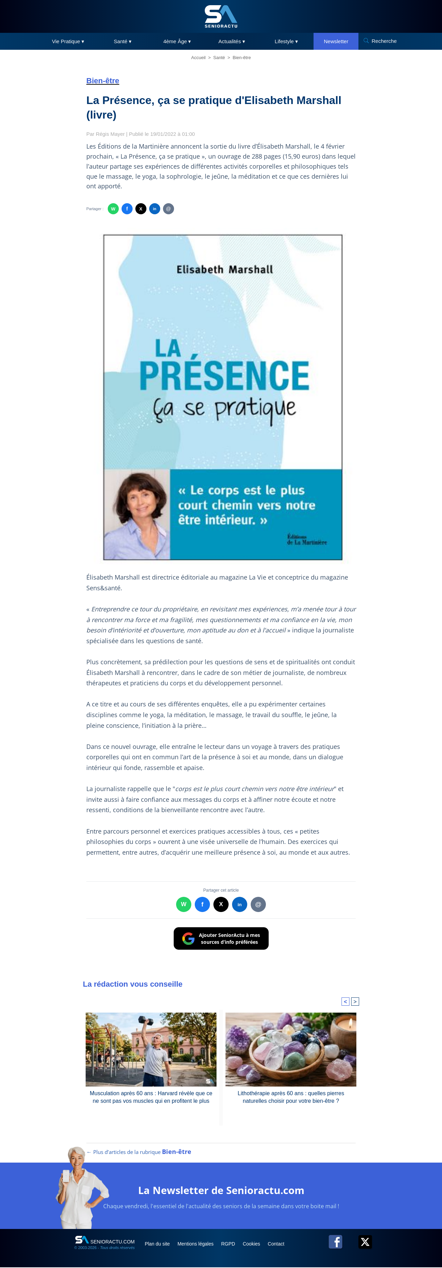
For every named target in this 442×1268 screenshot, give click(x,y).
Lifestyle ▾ (286, 41)
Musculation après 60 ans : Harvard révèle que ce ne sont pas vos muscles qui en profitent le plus (151, 1096)
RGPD (230, 1244)
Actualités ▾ (232, 41)
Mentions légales (197, 1244)
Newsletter (336, 41)
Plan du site (158, 1244)
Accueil (198, 57)
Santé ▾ (123, 41)
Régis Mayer (110, 134)
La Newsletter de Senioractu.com (221, 1191)
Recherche (384, 41)
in (154, 208)
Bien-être (242, 57)
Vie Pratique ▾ (68, 41)
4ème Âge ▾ (177, 41)
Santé (219, 57)
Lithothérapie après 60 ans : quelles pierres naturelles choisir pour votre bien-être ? (291, 1096)
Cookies (254, 1244)
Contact (279, 1244)
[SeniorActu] (221, 16)
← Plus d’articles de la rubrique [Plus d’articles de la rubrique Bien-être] (138, 1152)
